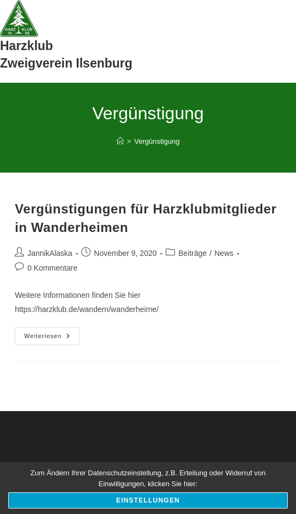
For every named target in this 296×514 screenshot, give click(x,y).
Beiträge (192, 253)
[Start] (120, 141)
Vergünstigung (156, 141)
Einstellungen (148, 500)
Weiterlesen (52, 338)
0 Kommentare (52, 268)
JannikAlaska (50, 253)
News (223, 253)
